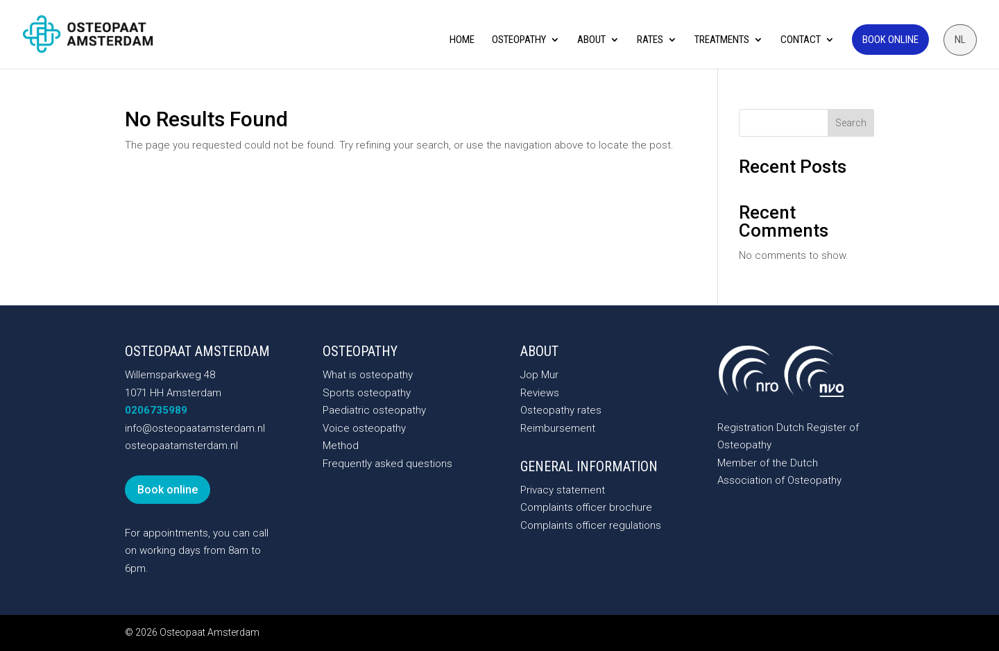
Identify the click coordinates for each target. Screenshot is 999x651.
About (591, 40)
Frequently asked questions (387, 463)
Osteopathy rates (560, 410)
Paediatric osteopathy (374, 410)
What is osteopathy (368, 375)
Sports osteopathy (367, 393)
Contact (800, 40)
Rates (650, 40)
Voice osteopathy (364, 428)
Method (341, 445)
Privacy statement (562, 490)
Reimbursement (557, 428)
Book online (890, 39)
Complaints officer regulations (590, 525)
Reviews (539, 393)
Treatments (721, 40)
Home (462, 40)
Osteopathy (519, 40)
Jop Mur (539, 375)
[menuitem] (960, 40)
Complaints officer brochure (586, 507)
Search (850, 122)
